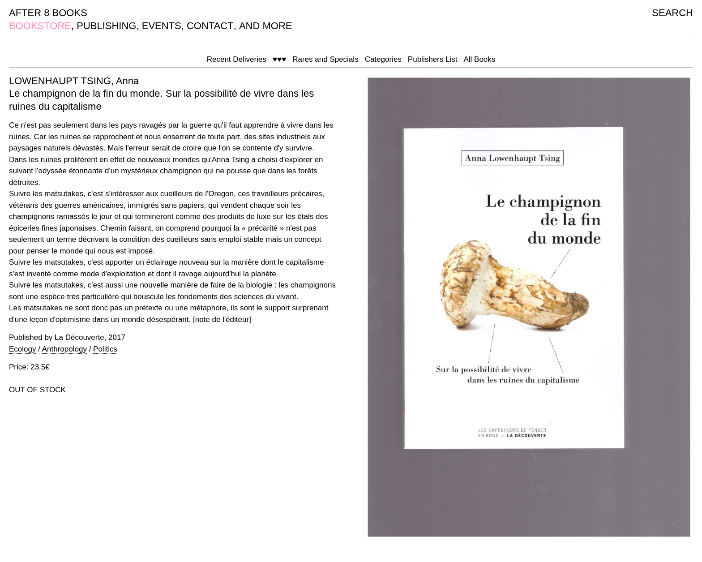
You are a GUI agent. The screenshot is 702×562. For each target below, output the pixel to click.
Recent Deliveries (236, 59)
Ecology (22, 349)
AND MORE (265, 25)
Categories (383, 59)
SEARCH (672, 12)
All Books (479, 59)
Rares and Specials (325, 59)
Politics (105, 349)
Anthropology (64, 349)
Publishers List (433, 59)
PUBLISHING (106, 25)
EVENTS (161, 25)
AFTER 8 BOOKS (48, 12)
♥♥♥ (279, 59)
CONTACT (210, 25)
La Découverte (79, 337)
